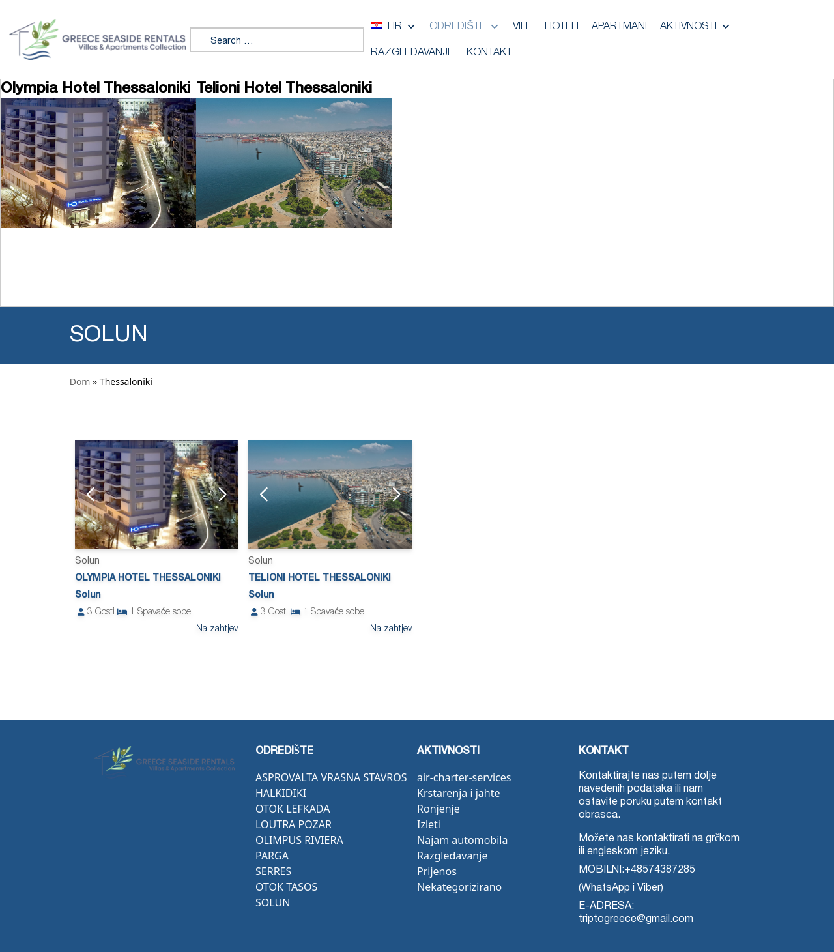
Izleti (428, 824)
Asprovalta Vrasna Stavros (331, 777)
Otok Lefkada (292, 808)
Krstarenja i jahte (458, 793)
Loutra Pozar (293, 824)
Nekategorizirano (459, 887)
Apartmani (619, 26)
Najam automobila (462, 840)
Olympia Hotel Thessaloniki (148, 578)
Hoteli (562, 26)
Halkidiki (280, 793)
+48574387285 (659, 869)
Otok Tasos (286, 887)
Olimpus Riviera (299, 840)
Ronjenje (438, 808)
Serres (273, 871)
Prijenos (437, 871)
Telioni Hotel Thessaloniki (319, 578)
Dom (80, 381)
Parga (272, 855)
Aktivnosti (695, 27)
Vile (522, 26)
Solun (272, 902)
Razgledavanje (412, 52)
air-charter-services (464, 777)
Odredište (464, 27)
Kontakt (489, 52)
